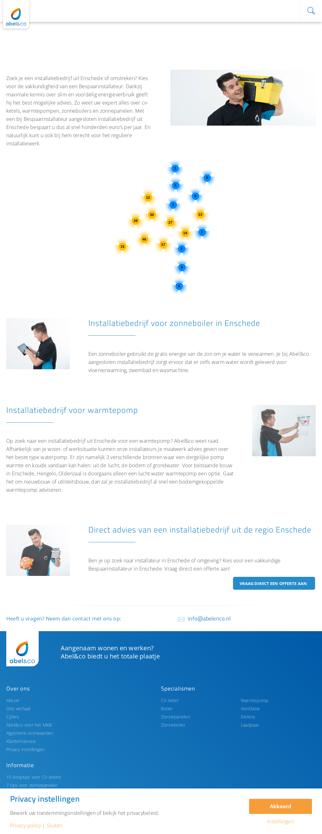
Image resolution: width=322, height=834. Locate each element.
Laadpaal (249, 725)
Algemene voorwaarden (30, 733)
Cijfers (12, 717)
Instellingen (280, 821)
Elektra (248, 717)
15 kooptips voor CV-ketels (33, 777)
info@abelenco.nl (209, 618)
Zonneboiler (173, 725)
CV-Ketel (170, 700)
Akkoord (280, 806)
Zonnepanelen (175, 717)
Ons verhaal (18, 709)
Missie (12, 700)
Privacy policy (25, 825)
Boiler (167, 709)
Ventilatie (250, 709)
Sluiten (55, 825)
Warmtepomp (254, 700)
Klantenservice (21, 741)
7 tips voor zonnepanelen (32, 785)
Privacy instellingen (25, 749)
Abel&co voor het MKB (29, 725)
